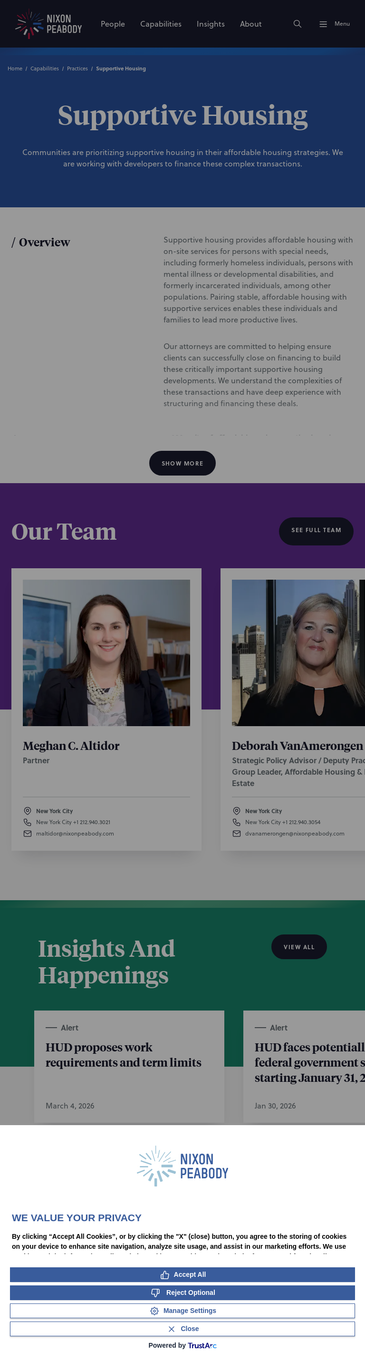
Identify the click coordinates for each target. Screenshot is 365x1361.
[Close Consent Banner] (182, 1329)
